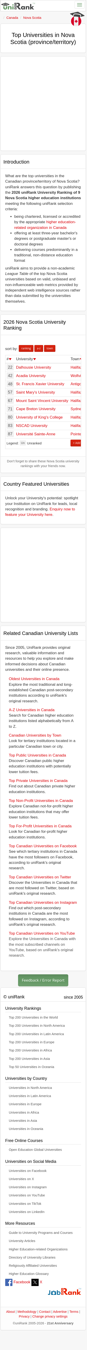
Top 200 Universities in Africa (30, 1050)
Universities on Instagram (28, 1187)
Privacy (24, 1316)
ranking (26, 348)
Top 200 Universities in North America (37, 1025)
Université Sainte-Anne (35, 434)
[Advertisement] (42, 103)
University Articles (22, 1241)
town (50, 348)
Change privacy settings (50, 1316)
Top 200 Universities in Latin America (36, 1034)
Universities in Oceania (26, 1129)
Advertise (60, 1311)
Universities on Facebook (28, 1171)
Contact (44, 1311)
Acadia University (31, 376)
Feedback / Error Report (43, 980)
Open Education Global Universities (35, 1150)
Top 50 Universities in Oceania (31, 1067)
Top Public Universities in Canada (37, 755)
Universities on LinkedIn (27, 1212)
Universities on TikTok (25, 1203)
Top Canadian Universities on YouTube (42, 933)
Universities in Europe (25, 1104)
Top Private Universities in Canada (38, 781)
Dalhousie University (33, 367)
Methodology (26, 1311)
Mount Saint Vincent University (42, 401)
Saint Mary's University (35, 392)
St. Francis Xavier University (40, 384)
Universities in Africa (24, 1112)
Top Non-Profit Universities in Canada (41, 801)
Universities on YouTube (27, 1195)
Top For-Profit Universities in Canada (40, 826)
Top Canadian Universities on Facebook (43, 846)
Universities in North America (30, 1088)
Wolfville (78, 376)
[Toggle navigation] (80, 5)
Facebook (17, 1282)
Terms (73, 1311)
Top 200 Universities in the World (33, 1017)
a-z (38, 348)
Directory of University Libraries (32, 1257)
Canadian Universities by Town (35, 735)
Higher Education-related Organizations (38, 1249)
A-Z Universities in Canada (31, 710)
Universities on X (21, 1179)
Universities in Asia (23, 1120)
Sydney (77, 409)
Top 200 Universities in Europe (31, 1042)
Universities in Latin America (30, 1096)
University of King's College (39, 417)
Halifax (76, 367)
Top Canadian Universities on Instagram (43, 902)
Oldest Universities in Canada (34, 679)
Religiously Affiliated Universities (33, 1265)
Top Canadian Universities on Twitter (40, 877)
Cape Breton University (36, 409)
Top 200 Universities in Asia (29, 1059)
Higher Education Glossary (29, 1274)
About (10, 1311)
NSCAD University (31, 426)
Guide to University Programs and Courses (41, 1233)
